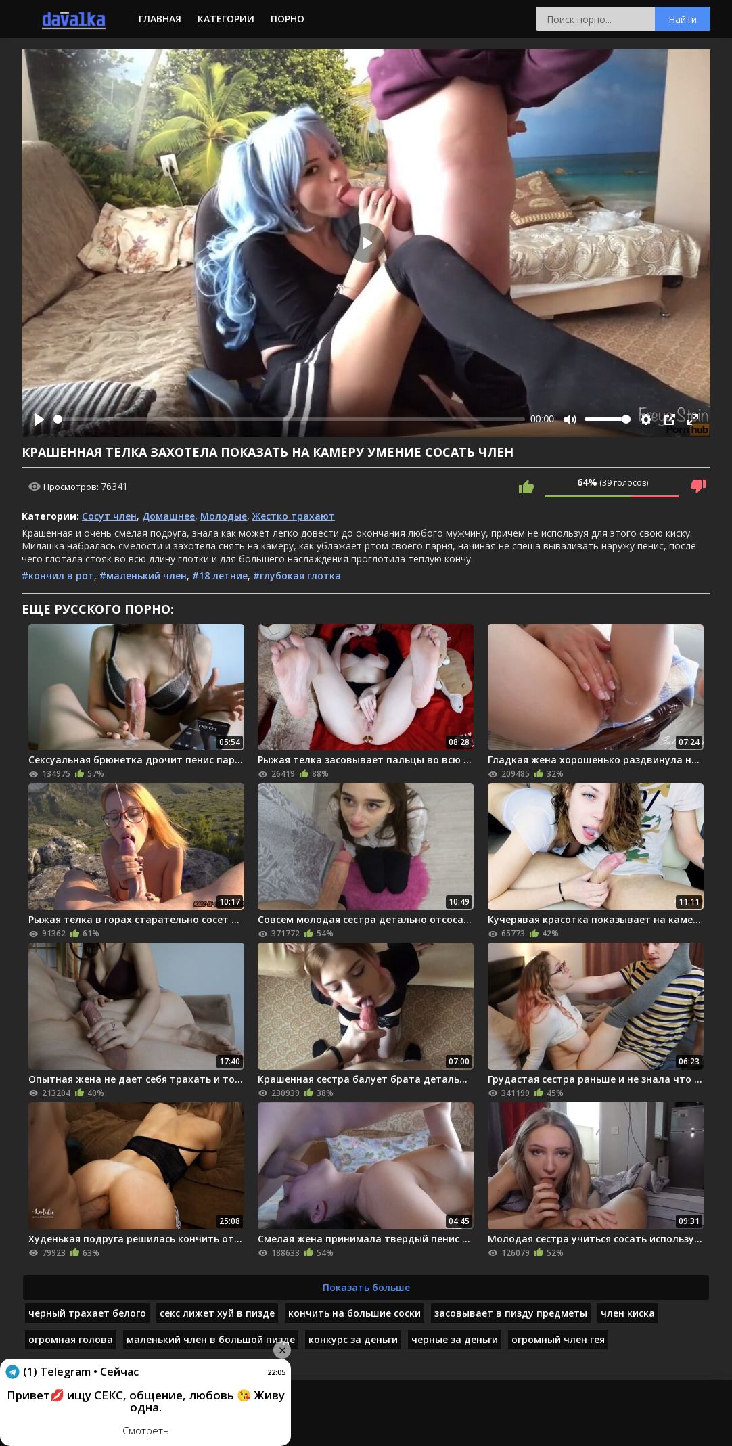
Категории (226, 18)
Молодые (223, 516)
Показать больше (366, 1287)
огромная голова (70, 1339)
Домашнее (168, 516)
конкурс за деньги (353, 1339)
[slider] (289, 419)
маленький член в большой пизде (211, 1339)
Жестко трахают (293, 516)
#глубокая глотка (297, 575)
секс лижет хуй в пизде (217, 1313)
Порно (287, 18)
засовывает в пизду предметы (510, 1313)
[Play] (39, 419)
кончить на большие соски (354, 1313)
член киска (628, 1313)
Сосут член (109, 516)
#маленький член (143, 575)
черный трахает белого (87, 1313)
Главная (160, 18)
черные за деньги (454, 1339)
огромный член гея (558, 1339)
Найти (682, 19)
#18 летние (220, 575)
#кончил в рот (58, 575)
